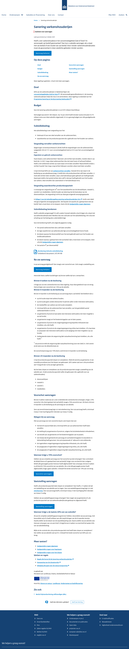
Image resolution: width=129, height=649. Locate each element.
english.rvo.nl (40, 635)
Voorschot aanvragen (76, 65)
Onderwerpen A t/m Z (75, 618)
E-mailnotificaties (106, 618)
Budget (39, 69)
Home (4, 15)
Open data (71, 625)
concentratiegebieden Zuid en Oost (46, 94)
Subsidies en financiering (35, 15)
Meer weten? (73, 72)
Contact (61, 15)
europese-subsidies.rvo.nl (76, 632)
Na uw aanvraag (42, 76)
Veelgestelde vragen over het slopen (49, 552)
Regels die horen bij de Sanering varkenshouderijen (54, 559)
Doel (39, 65)
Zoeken (123, 15)
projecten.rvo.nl (73, 628)
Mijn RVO (112, 15)
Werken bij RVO (40, 632)
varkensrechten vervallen (61, 171)
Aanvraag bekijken (43, 269)
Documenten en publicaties (77, 622)
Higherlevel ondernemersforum (111, 625)
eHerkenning (38, 491)
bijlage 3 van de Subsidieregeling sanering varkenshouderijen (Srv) (58, 199)
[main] (64, 313)
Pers (37, 625)
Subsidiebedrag (42, 72)
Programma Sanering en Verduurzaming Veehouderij (52, 99)
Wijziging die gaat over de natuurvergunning (52, 566)
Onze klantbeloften (42, 622)
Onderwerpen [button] (16, 15)
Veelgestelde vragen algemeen (80, 204)
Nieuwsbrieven (105, 622)
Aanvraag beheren (43, 53)
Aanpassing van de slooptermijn (48, 562)
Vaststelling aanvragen (77, 69)
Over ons (51, 15)
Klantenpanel (72, 635)
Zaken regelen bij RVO (42, 628)
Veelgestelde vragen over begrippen (49, 549)
